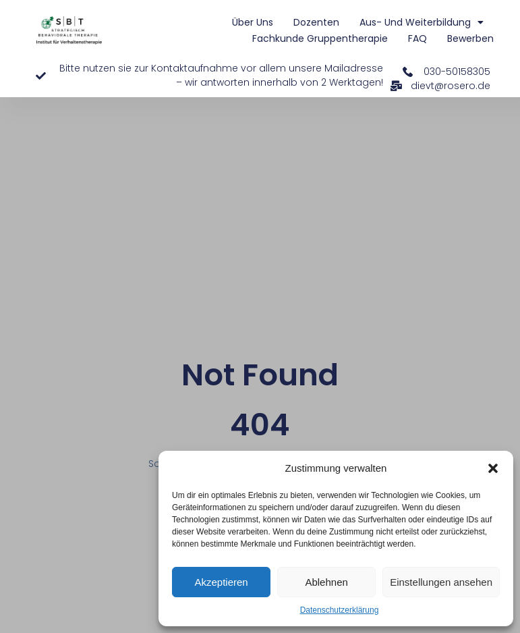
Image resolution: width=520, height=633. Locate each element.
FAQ (417, 38)
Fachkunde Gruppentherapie (320, 38)
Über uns (252, 22)
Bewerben (470, 38)
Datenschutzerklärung (339, 610)
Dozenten (316, 22)
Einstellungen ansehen (441, 582)
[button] (493, 468)
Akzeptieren (221, 582)
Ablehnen (326, 582)
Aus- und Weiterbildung (421, 22)
